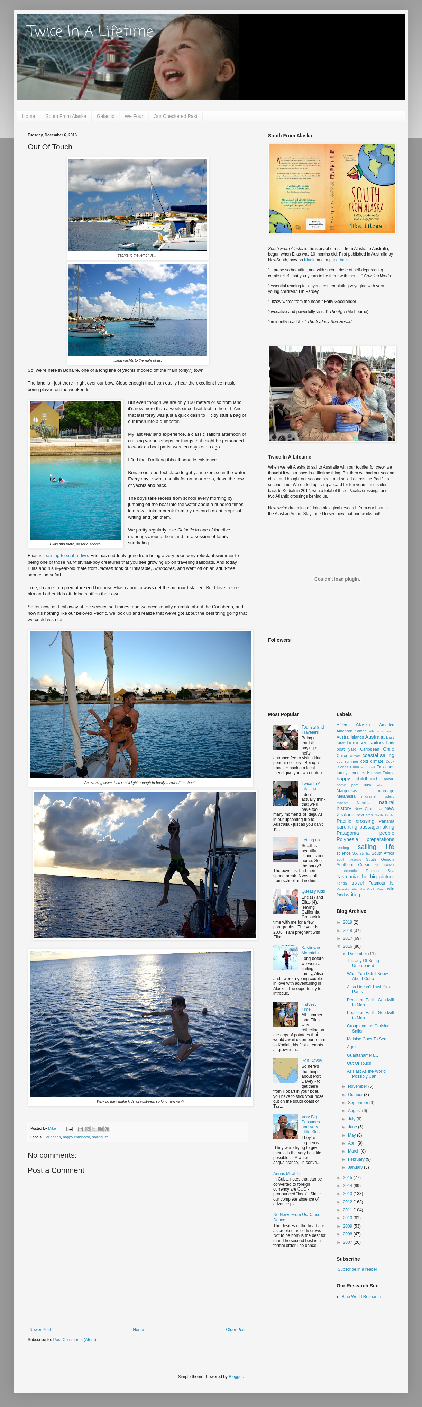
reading (343, 847)
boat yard (346, 749)
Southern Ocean (353, 864)
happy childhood (76, 1137)
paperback (339, 260)
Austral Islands (350, 737)
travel (357, 883)
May (352, 1135)
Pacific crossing (355, 821)
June (353, 1126)
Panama (386, 821)
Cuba (354, 767)
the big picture (377, 876)
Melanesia (346, 796)
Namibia (364, 802)
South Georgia (380, 859)
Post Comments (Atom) (74, 1339)
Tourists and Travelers (313, 729)
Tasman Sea (380, 871)
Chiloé (342, 755)
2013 (348, 1193)
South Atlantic (349, 859)
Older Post (236, 1329)
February (357, 1159)
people (386, 833)
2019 (348, 922)
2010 (348, 1217)
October (356, 1094)
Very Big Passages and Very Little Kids (311, 1124)
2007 (348, 1242)
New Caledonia (368, 809)
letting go (385, 785)
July (352, 1119)
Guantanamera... (362, 1055)
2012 (348, 1202)
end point (368, 767)
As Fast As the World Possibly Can (366, 1074)
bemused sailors (365, 743)
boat (390, 743)
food (378, 773)
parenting (347, 827)
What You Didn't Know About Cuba (367, 976)
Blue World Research (361, 1296)
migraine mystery (377, 796)
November (358, 1086)
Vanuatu (343, 889)
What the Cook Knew (368, 889)
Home (28, 116)
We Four (134, 116)
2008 (348, 1234)
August (355, 1110)
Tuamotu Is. (381, 883)
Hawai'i (388, 779)
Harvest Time (309, 1006)
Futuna (388, 773)
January (356, 1167)
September (358, 1102)
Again (352, 1047)
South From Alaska (65, 116)
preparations (380, 839)
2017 (348, 938)
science (344, 853)
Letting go (311, 839)
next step (365, 815)
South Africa (382, 853)
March (354, 1151)
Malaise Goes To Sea (366, 1039)
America (386, 725)
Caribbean (52, 1137)
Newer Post (40, 1329)
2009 (348, 1226)
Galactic (105, 116)
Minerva (342, 803)
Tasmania (347, 876)
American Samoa (352, 731)
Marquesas (347, 790)
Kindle (309, 260)
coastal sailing (378, 755)
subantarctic (347, 871)
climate (355, 756)
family (342, 772)
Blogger (236, 1376)
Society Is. (361, 853)
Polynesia (347, 839)
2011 (348, 1209)
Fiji (369, 772)
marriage (386, 790)
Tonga (342, 883)
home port (347, 785)
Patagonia (348, 833)
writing (353, 894)
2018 (348, 930)
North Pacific (384, 815)
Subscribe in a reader (357, 1269)
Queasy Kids (313, 891)
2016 (348, 946)
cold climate (372, 761)
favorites (357, 772)
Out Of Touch (359, 1063)
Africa (342, 725)
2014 (348, 1185)
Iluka (367, 785)
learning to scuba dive (65, 555)
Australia (375, 737)
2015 (348, 1177)
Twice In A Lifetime (90, 32)
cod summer (347, 761)
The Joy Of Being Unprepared (363, 963)
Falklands (385, 767)
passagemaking (376, 827)
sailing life (100, 1137)
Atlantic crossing (381, 731)
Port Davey (312, 1060)
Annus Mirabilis (287, 1173)
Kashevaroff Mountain (313, 950)
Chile (388, 749)
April (352, 1143)
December (358, 953)
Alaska (363, 725)
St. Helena (384, 865)
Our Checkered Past (176, 116)
